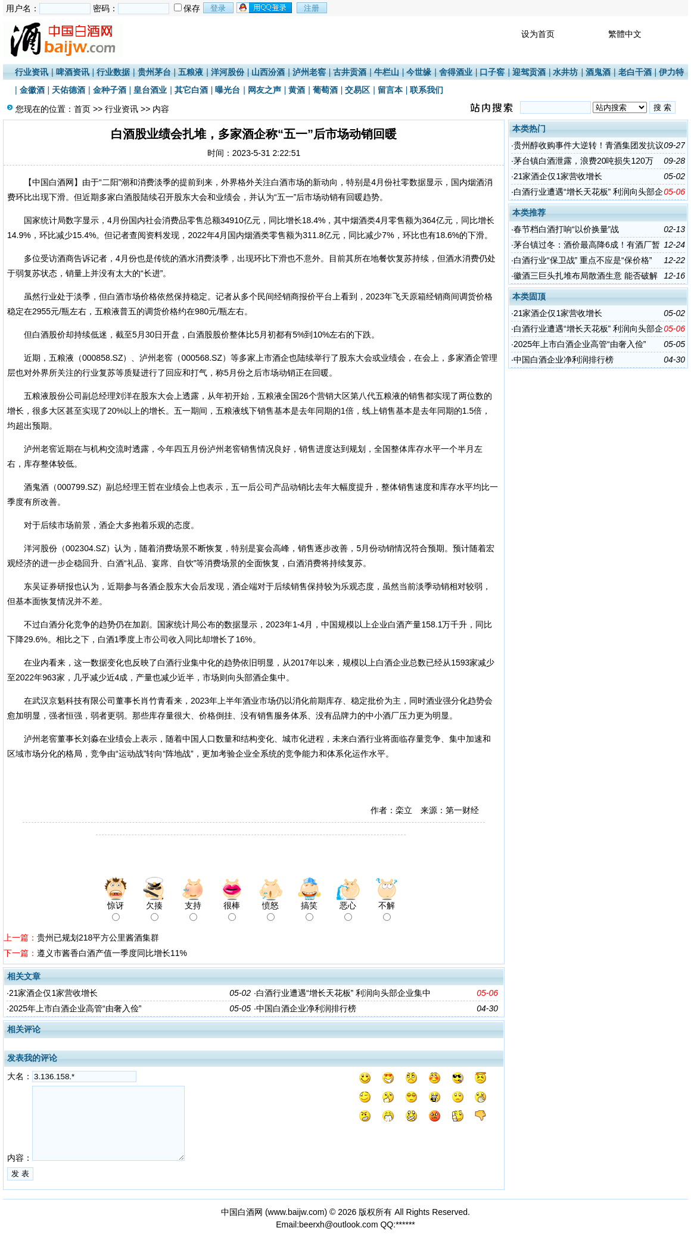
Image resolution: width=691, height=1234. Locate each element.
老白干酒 (635, 72)
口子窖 (492, 72)
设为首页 (538, 34)
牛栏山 (386, 72)
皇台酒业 (150, 90)
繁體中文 (625, 34)
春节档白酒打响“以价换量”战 (566, 229)
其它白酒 (191, 90)
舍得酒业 (455, 72)
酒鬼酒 (598, 72)
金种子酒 (109, 90)
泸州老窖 (309, 72)
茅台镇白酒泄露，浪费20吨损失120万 (583, 160)
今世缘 (418, 72)
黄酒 (296, 90)
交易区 (357, 90)
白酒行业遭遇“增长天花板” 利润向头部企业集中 (343, 993)
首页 (82, 109)
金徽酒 (32, 90)
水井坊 (565, 72)
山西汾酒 (268, 72)
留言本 (390, 90)
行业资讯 (31, 72)
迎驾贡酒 (529, 72)
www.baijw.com (296, 1212)
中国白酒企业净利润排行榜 (306, 1008)
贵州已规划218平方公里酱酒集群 (98, 937)
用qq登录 (265, 7)
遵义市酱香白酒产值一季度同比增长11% (112, 953)
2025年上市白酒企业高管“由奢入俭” (75, 1008)
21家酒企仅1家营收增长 (53, 993)
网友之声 (264, 90)
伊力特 (671, 72)
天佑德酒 (68, 90)
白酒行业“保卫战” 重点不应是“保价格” (582, 260)
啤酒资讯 (72, 72)
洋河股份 (227, 72)
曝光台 (227, 90)
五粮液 (190, 72)
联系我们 (426, 90)
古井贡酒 (349, 72)
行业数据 (113, 72)
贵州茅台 (154, 72)
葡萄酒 (325, 90)
